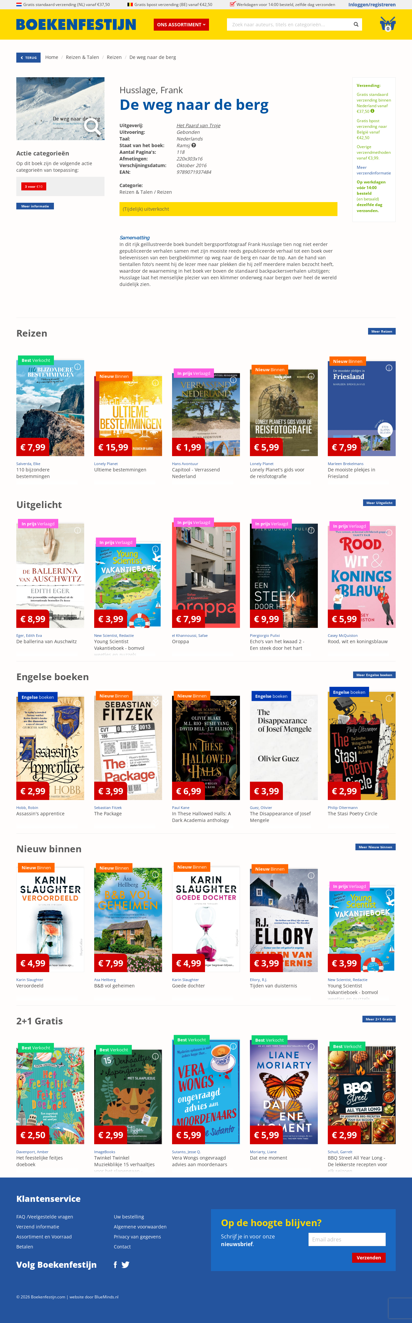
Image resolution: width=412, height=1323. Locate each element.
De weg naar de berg (152, 57)
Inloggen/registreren (372, 4)
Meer (381, 331)
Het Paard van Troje (198, 125)
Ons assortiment (181, 24)
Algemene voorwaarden (140, 1226)
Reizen (114, 57)
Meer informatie (35, 206)
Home (51, 57)
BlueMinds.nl (106, 1296)
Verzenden (369, 1257)
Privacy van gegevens (137, 1236)
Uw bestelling (129, 1216)
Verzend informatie (37, 1226)
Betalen (24, 1246)
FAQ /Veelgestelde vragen (44, 1216)
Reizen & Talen (82, 57)
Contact (122, 1246)
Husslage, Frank (151, 90)
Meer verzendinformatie (374, 170)
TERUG (28, 57)
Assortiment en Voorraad (44, 1236)
